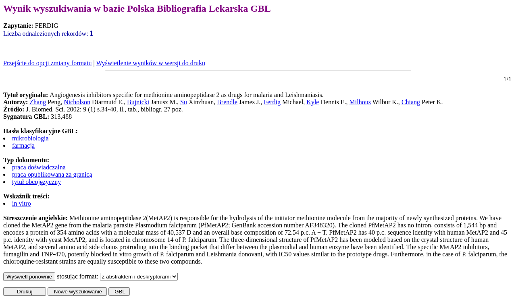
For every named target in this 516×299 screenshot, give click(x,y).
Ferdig (272, 102)
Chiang (411, 102)
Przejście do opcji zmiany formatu (47, 63)
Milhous (360, 102)
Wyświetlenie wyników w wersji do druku (150, 63)
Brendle (227, 102)
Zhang (37, 102)
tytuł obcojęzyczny (36, 181)
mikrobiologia (30, 138)
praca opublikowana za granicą (52, 174)
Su (183, 102)
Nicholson (77, 102)
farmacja (23, 145)
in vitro (21, 203)
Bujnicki (138, 102)
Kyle (312, 102)
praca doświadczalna (39, 167)
